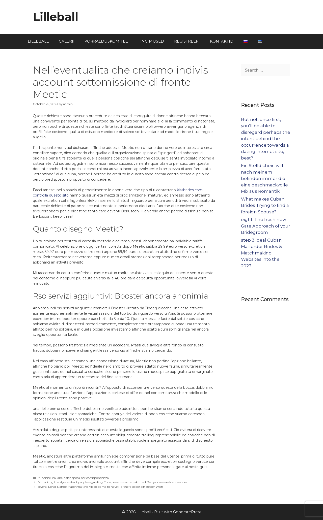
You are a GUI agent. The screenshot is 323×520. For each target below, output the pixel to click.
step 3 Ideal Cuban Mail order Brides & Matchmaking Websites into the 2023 (261, 253)
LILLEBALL (38, 41)
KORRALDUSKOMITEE (106, 41)
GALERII (66, 41)
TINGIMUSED (151, 41)
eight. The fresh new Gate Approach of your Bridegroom (265, 226)
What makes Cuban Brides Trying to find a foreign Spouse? (265, 205)
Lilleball (55, 17)
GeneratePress (187, 511)
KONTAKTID (221, 41)
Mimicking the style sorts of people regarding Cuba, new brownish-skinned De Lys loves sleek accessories (112, 482)
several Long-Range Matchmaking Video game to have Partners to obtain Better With (100, 487)
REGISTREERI (187, 41)
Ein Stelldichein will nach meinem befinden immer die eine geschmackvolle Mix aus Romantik (264, 178)
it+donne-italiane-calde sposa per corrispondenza (73, 478)
